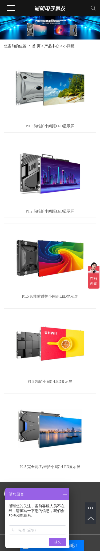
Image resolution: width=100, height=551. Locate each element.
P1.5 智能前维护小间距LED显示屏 (50, 296)
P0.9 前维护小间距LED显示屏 (50, 126)
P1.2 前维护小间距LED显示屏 (50, 211)
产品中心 (51, 46)
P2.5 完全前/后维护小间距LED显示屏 (50, 467)
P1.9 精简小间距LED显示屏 (49, 382)
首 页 (36, 46)
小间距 (68, 46)
